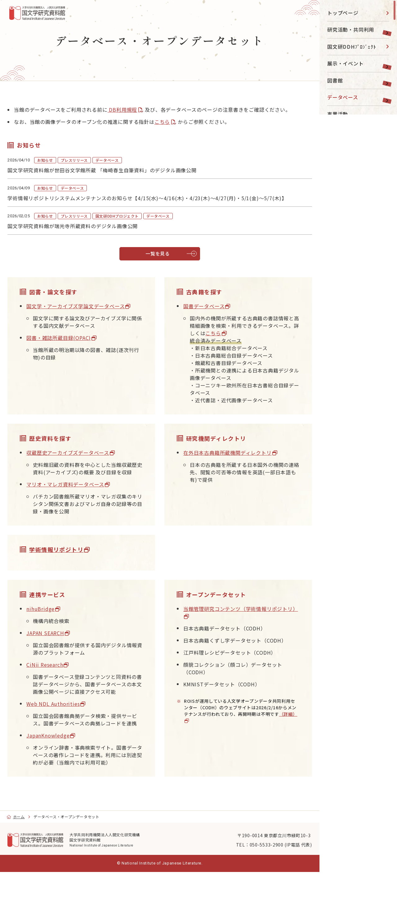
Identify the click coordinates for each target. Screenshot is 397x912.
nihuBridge (52, 624)
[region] (358, 456)
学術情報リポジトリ (67, 565)
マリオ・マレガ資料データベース (76, 499)
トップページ (343, 12)
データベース (342, 97)
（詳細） (202, 736)
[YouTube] (344, 191)
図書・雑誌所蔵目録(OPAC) (70, 346)
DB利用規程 (133, 109)
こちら (173, 129)
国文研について (345, 147)
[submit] (383, 282)
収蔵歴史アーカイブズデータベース (79, 460)
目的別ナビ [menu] (357, 172)
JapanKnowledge (59, 766)
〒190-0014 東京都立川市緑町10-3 (262, 873)
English (343, 261)
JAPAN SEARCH (56, 648)
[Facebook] (358, 191)
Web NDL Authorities (64, 726)
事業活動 (337, 114)
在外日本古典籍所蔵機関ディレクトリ (227, 460)
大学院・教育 (343, 131)
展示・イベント (345, 63)
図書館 (335, 80)
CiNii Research (56, 680)
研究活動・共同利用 (350, 29)
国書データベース (204, 314)
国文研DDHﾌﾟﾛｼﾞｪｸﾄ (351, 46)
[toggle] (384, 29)
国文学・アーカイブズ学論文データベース (87, 314)
